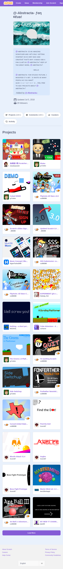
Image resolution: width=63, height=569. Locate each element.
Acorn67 (43, 426)
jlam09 (42, 524)
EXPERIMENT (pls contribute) (49, 294)
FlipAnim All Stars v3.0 (49, 196)
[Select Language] (31, 563)
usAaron (43, 329)
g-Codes (43, 166)
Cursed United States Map (19, 424)
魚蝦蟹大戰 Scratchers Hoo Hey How (19, 163)
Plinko (42, 163)
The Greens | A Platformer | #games (19, 359)
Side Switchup (16, 391)
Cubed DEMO (15, 196)
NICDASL (13, 329)
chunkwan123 (15, 166)
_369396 (13, 231)
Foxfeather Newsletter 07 (49, 391)
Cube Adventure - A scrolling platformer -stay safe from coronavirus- (49, 326)
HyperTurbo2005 (15, 263)
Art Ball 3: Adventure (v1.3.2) (19, 522)
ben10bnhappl (45, 491)
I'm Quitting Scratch (48, 359)
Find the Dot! (45, 424)
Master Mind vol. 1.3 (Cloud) (49, 489)
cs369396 (43, 198)
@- (17, 51)
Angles (43, 457)
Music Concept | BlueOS (19, 261)
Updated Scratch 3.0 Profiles (49, 229)
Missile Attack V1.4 (17, 457)
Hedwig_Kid (44, 296)
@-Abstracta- (31, 93)
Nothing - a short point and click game (19, 326)
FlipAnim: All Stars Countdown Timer (19, 294)
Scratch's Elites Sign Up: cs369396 (19, 229)
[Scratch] (8, 3)
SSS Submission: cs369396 (49, 261)
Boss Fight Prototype (18, 489)
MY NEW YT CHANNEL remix (49, 522)
